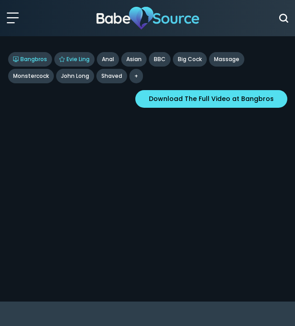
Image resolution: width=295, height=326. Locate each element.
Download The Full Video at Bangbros (211, 98)
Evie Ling (74, 59)
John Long (75, 76)
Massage (226, 59)
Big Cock (190, 59)
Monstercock (31, 76)
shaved (111, 76)
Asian (134, 59)
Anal (108, 59)
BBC (160, 59)
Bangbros (30, 59)
